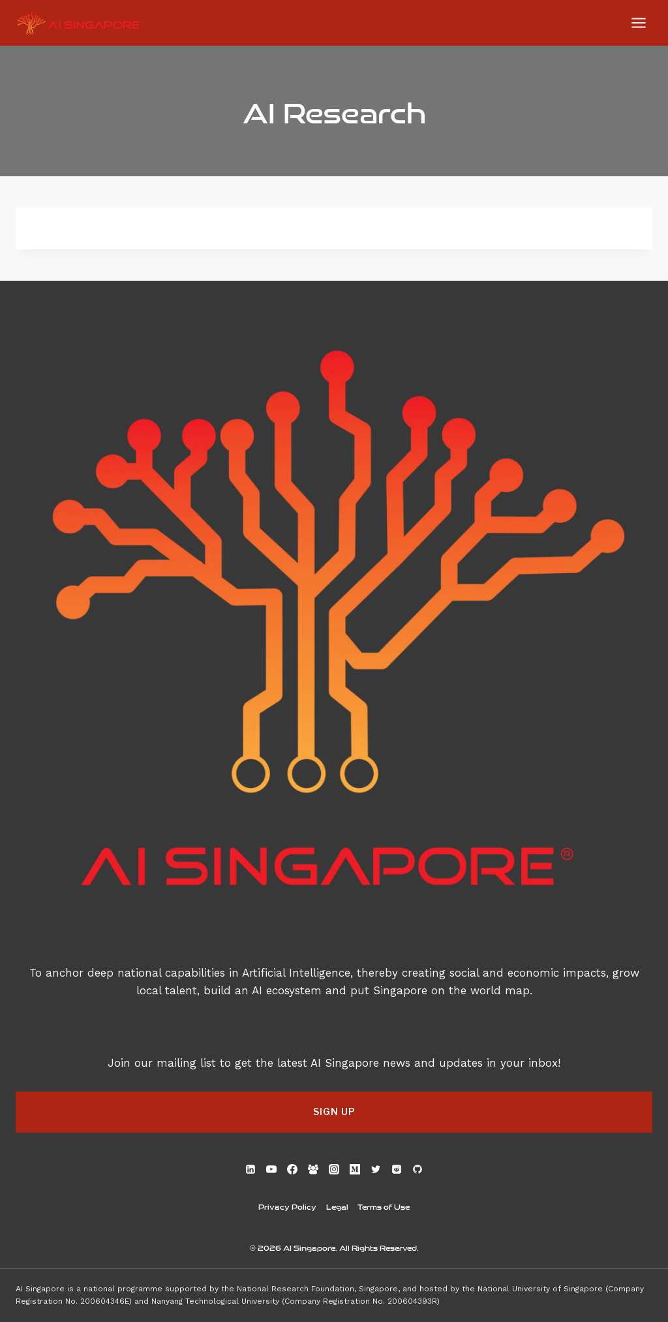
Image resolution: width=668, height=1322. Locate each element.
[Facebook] (292, 1169)
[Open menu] (638, 22)
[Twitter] (375, 1169)
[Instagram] (334, 1169)
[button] (334, 1112)
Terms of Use (383, 1206)
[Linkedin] (250, 1169)
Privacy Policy (287, 1206)
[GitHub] (417, 1169)
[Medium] (354, 1169)
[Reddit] (396, 1169)
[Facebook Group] (313, 1169)
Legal (337, 1206)
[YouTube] (271, 1169)
